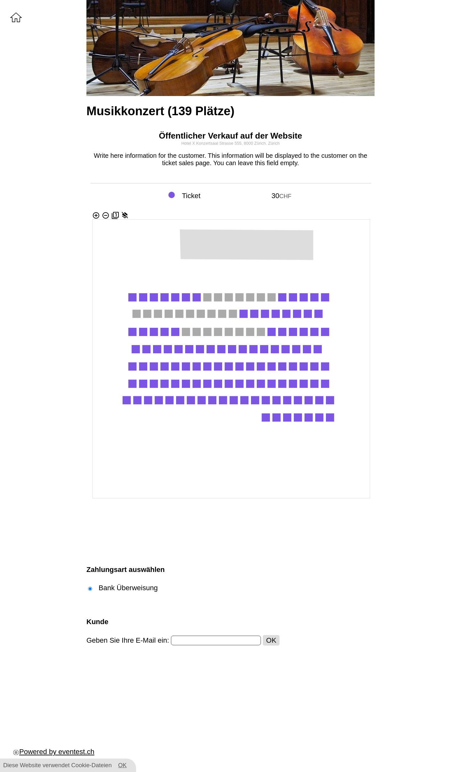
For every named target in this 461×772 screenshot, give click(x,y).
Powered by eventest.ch (53, 752)
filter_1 (115, 215)
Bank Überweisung (128, 588)
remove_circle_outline (105, 215)
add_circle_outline (96, 215)
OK (271, 640)
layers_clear (125, 215)
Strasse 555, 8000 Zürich (242, 143)
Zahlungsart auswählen (125, 570)
